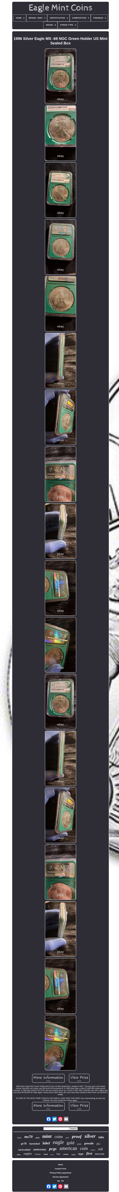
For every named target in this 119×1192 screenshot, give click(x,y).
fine (58, 1154)
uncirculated (24, 1149)
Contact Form (60, 1169)
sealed (73, 1154)
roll (100, 1149)
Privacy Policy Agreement (60, 1173)
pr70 (24, 1143)
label (46, 1143)
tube (101, 1137)
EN (58, 1181)
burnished (34, 1143)
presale (89, 1143)
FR (62, 1181)
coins (59, 1136)
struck (65, 1154)
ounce (93, 1150)
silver (90, 1136)
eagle (58, 1142)
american (68, 1148)
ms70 (28, 1137)
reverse (38, 1154)
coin (84, 1148)
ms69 (37, 1138)
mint (47, 1136)
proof (77, 1136)
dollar (19, 1154)
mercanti (99, 1153)
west (46, 1154)
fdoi (98, 1144)
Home (60, 1165)
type (80, 1153)
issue (19, 1137)
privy (52, 1154)
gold (70, 1142)
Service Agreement (60, 1177)
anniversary (39, 1149)
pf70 (67, 1138)
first (89, 1153)
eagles (28, 1153)
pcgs (53, 1148)
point (79, 1144)
